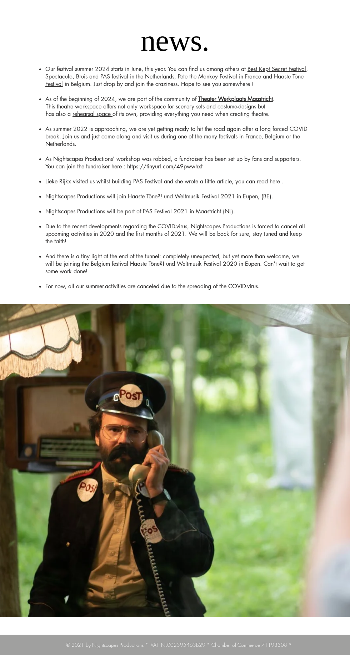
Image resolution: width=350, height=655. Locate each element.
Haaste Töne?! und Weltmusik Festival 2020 (183, 264)
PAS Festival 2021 (165, 211)
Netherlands (60, 144)
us (92, 181)
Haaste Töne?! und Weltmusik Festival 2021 (181, 196)
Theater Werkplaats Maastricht (235, 99)
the (296, 136)
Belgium (274, 136)
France (253, 136)
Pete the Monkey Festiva (207, 76)
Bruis (82, 76)
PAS (105, 76)
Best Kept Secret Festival (277, 69)
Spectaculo (58, 76)
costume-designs (237, 106)
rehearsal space (92, 114)
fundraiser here (104, 166)
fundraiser (191, 159)
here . (277, 181)
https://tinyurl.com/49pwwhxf (165, 166)
